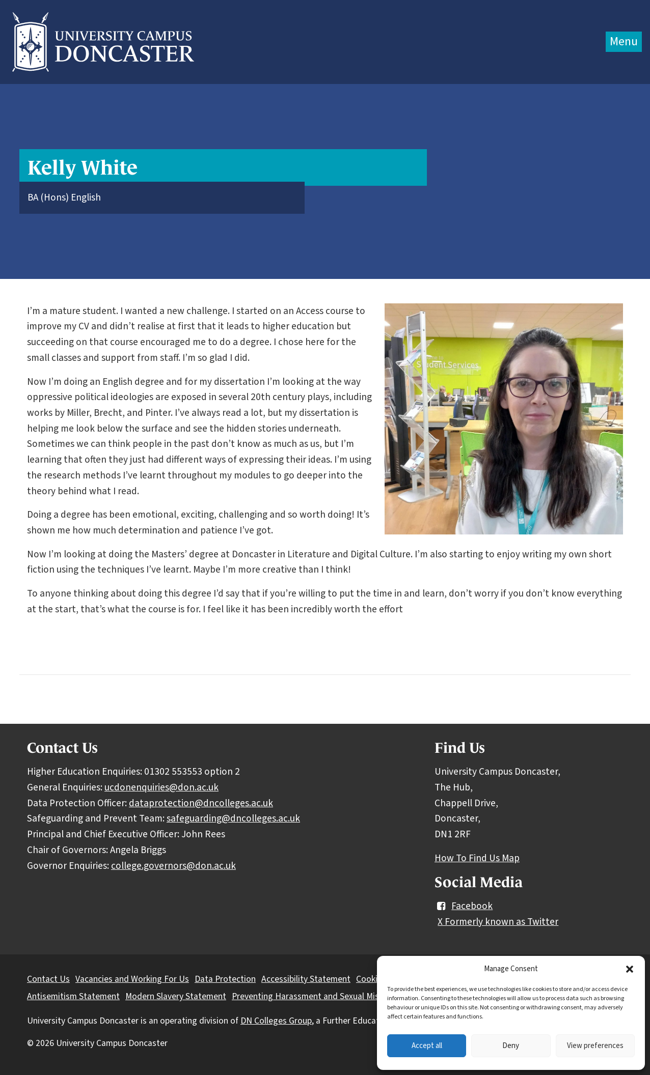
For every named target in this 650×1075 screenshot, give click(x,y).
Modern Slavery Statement (175, 996)
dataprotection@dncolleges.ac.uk (201, 803)
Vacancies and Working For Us (132, 979)
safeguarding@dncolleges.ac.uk (233, 818)
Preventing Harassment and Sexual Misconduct (321, 996)
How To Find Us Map (477, 858)
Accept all (427, 1045)
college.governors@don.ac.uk (173, 866)
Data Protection (225, 979)
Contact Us (48, 979)
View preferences (595, 1045)
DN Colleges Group (276, 1020)
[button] (630, 969)
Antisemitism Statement (73, 996)
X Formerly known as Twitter (498, 922)
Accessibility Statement (305, 979)
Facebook (464, 906)
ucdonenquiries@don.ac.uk (161, 787)
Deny (510, 1045)
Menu (624, 41)
